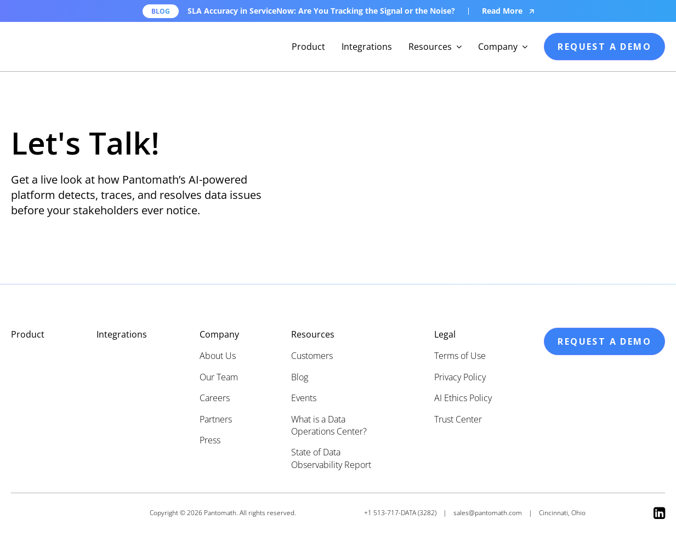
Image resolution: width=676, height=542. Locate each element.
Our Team (219, 377)
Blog (299, 377)
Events (303, 398)
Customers (312, 356)
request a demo (604, 47)
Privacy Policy (460, 377)
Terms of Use (460, 356)
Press (210, 440)
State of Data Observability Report (331, 458)
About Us (218, 356)
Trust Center (458, 419)
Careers (215, 398)
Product (308, 46)
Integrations (367, 46)
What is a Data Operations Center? (329, 425)
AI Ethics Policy (463, 398)
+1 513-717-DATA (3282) (400, 513)
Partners (216, 419)
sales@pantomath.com (487, 513)
